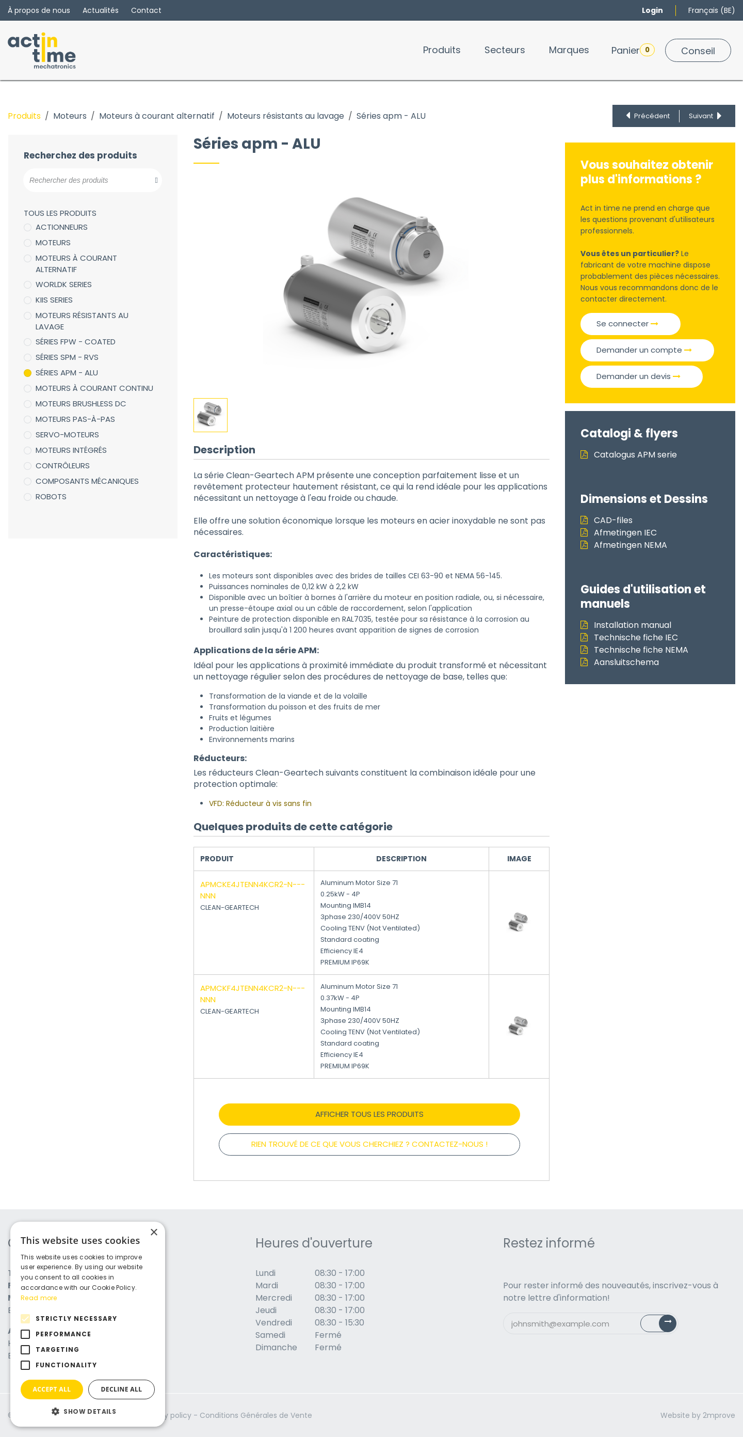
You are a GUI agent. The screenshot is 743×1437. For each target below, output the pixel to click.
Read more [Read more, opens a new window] (39, 1297)
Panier (633, 50)
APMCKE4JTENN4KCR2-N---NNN (252, 890)
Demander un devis (638, 376)
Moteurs (70, 116)
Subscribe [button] (664, 1325)
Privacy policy (166, 1415)
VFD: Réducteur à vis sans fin (260, 803)
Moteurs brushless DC (81, 403)
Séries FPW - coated (76, 341)
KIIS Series (54, 299)
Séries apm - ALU (67, 372)
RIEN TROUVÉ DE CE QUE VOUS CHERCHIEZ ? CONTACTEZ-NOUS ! (369, 1144)
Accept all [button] (52, 1389)
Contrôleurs (63, 465)
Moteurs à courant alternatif (157, 116)
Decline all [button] (121, 1389)
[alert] (87, 1324)
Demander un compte (644, 349)
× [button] (153, 1233)
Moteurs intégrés (71, 450)
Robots (51, 496)
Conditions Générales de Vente (256, 1415)
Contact (146, 10)
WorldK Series (64, 284)
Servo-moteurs (67, 434)
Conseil (698, 50)
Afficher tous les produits (369, 1114)
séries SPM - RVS (67, 357)
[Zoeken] (151, 180)
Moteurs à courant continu (94, 388)
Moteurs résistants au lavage (285, 116)
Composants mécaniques (87, 481)
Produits (24, 116)
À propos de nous (39, 10)
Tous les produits (60, 213)
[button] (88, 1411)
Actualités (101, 10)
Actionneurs (62, 227)
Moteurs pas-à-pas (75, 419)
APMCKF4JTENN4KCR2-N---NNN (252, 994)
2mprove (719, 1415)
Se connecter (627, 323)
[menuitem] (442, 50)
